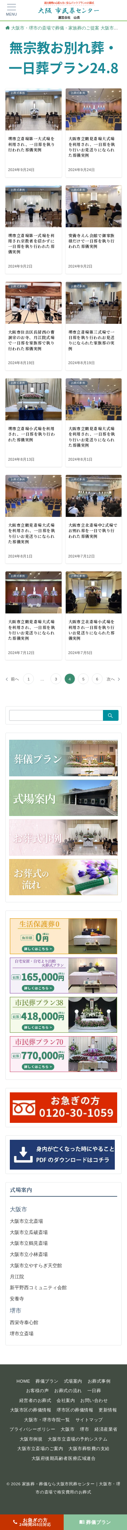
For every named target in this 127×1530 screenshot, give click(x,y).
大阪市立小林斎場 (29, 1254)
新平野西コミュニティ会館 (38, 1287)
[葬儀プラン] (95, 1522)
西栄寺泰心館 (24, 1322)
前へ (15, 679)
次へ (111, 679)
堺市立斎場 (22, 1333)
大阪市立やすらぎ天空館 (36, 1265)
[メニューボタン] (11, 10)
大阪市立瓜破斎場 (29, 1232)
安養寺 (17, 1298)
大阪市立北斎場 (26, 1221)
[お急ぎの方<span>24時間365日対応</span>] (32, 1522)
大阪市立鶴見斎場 (29, 1243)
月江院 (17, 1276)
